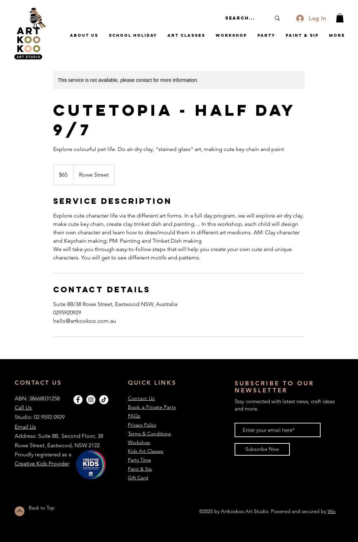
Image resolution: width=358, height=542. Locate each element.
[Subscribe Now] (262, 449)
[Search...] (242, 18)
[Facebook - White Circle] (78, 399)
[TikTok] (103, 399)
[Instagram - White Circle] (90, 399)
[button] (340, 17)
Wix (332, 511)
